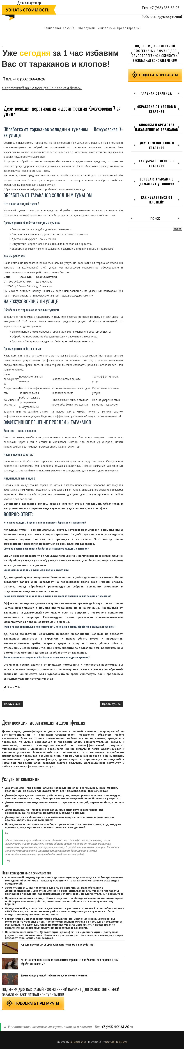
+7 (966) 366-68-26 (165, 8)
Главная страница (156, 93)
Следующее (12, 704)
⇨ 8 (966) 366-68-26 (29, 79)
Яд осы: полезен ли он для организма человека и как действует (57, 944)
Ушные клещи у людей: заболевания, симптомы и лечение (54, 975)
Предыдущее (111, 704)
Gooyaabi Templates (116, 1042)
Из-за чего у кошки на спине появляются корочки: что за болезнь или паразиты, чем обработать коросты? (69, 962)
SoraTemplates (78, 1042)
